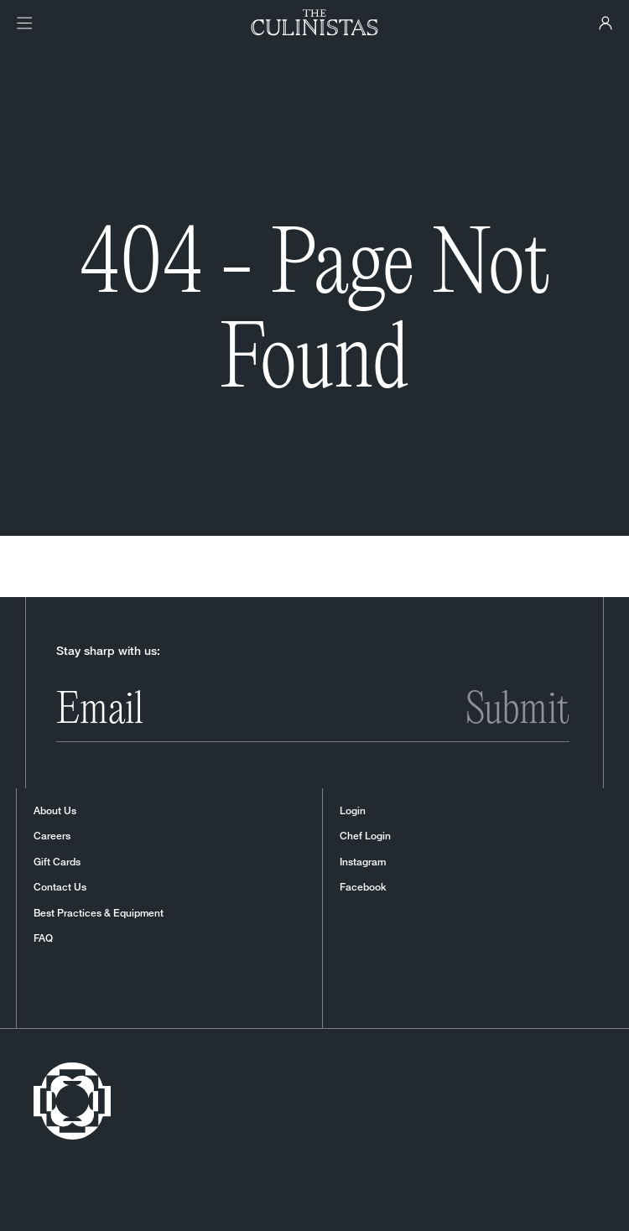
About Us (55, 811)
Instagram (363, 862)
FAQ (43, 938)
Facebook (363, 887)
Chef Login (365, 836)
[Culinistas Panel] (605, 23)
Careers (52, 836)
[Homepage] (315, 22)
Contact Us (60, 887)
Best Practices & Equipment (99, 913)
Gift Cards (57, 862)
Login (353, 811)
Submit (517, 711)
